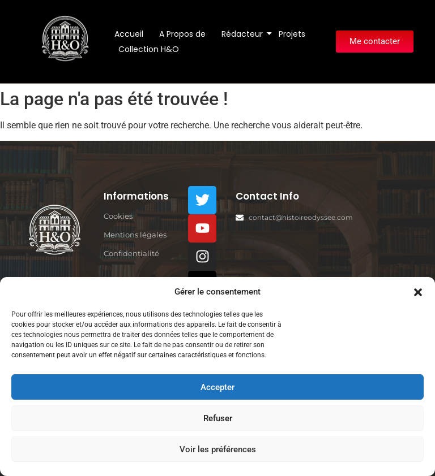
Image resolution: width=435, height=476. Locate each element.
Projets (292, 34)
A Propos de (182, 34)
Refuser (217, 418)
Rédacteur (244, 34)
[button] (418, 291)
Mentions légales (135, 234)
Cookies (118, 215)
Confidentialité (131, 253)
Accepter (217, 387)
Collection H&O (148, 49)
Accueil (128, 34)
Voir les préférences (218, 449)
